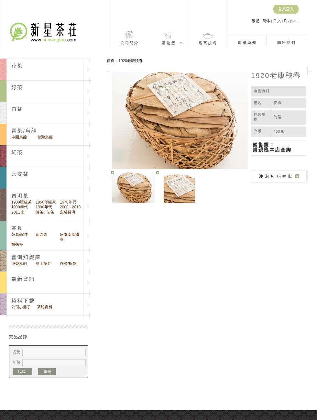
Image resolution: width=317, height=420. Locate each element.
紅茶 (17, 152)
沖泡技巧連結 (276, 176)
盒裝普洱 (67, 212)
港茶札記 (19, 263)
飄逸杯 (17, 244)
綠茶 (17, 87)
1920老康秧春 (130, 61)
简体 (266, 21)
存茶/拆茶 (68, 263)
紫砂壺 (41, 234)
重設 (47, 372)
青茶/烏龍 (24, 131)
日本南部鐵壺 (69, 237)
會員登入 (286, 9)
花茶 (17, 66)
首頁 (111, 61)
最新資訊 (23, 279)
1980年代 (19, 207)
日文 (277, 21)
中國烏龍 (19, 137)
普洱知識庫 (26, 257)
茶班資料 (44, 307)
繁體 (256, 21)
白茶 (17, 109)
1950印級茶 (46, 202)
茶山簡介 (43, 263)
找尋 (22, 372)
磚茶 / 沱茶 (45, 212)
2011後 (17, 212)
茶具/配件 (19, 234)
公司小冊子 (21, 307)
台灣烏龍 (45, 137)
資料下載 (23, 301)
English (291, 21)
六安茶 (20, 174)
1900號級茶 (21, 202)
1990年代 (44, 207)
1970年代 (68, 202)
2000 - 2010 (70, 207)
